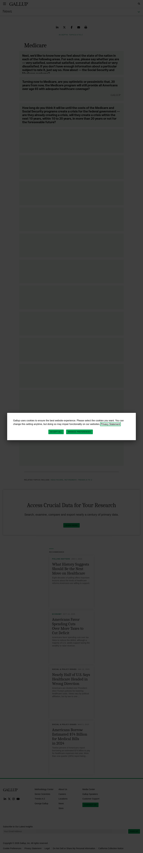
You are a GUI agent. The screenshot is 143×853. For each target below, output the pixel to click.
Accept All (56, 432)
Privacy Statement (110, 424)
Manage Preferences (79, 432)
